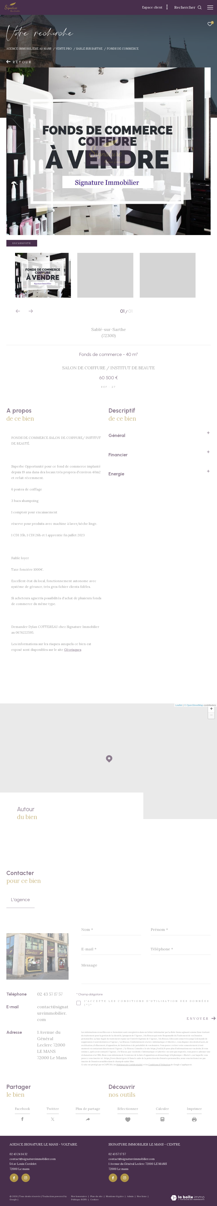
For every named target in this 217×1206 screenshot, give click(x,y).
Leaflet (178, 705)
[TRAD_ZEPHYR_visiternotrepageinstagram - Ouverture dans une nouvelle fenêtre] (25, 1178)
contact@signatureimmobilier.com (52, 1013)
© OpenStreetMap (193, 705)
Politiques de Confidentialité (130, 1064)
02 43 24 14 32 (18, 1154)
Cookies (94, 1200)
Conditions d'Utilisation (159, 1064)
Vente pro (64, 48)
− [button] (211, 715)
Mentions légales (115, 1196)
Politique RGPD (79, 1199)
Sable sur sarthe (89, 48)
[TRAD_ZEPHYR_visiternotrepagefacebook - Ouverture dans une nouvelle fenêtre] (14, 1178)
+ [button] (211, 709)
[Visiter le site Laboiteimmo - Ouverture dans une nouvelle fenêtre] (187, 1198)
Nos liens (142, 1196)
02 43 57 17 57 (50, 994)
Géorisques (72, 650)
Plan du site (96, 1196)
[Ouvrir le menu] (210, 7)
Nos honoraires (79, 1196)
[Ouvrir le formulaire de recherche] (188, 7)
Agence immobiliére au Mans (28, 48)
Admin (130, 1196)
